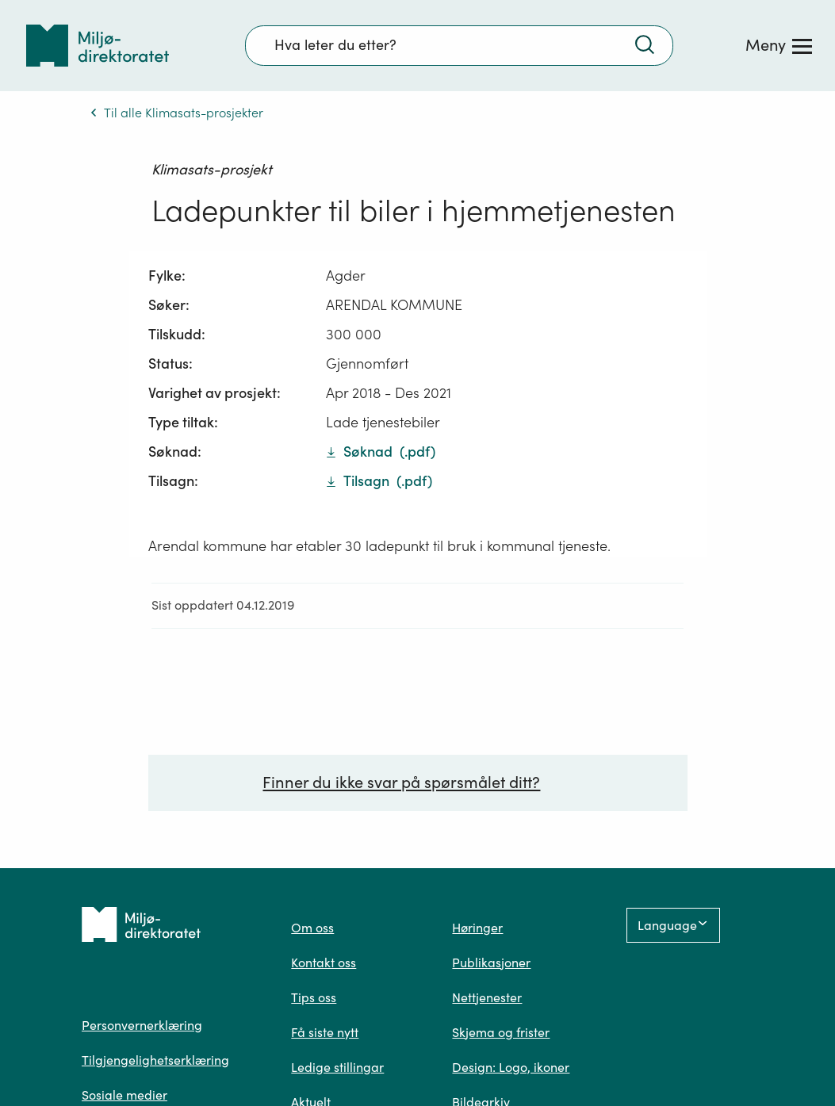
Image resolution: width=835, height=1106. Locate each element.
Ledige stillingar (337, 1067)
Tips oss (313, 997)
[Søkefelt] (459, 45)
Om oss (312, 928)
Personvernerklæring (142, 1025)
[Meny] (779, 45)
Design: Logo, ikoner (510, 1067)
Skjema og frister (501, 1032)
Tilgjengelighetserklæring (155, 1060)
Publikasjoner (491, 962)
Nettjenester (487, 997)
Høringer (477, 928)
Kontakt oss (323, 962)
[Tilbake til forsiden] (97, 45)
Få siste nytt (324, 1032)
